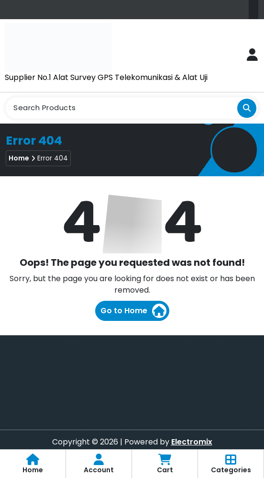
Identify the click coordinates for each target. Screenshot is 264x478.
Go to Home (133, 311)
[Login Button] (252, 55)
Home (19, 158)
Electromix (191, 441)
